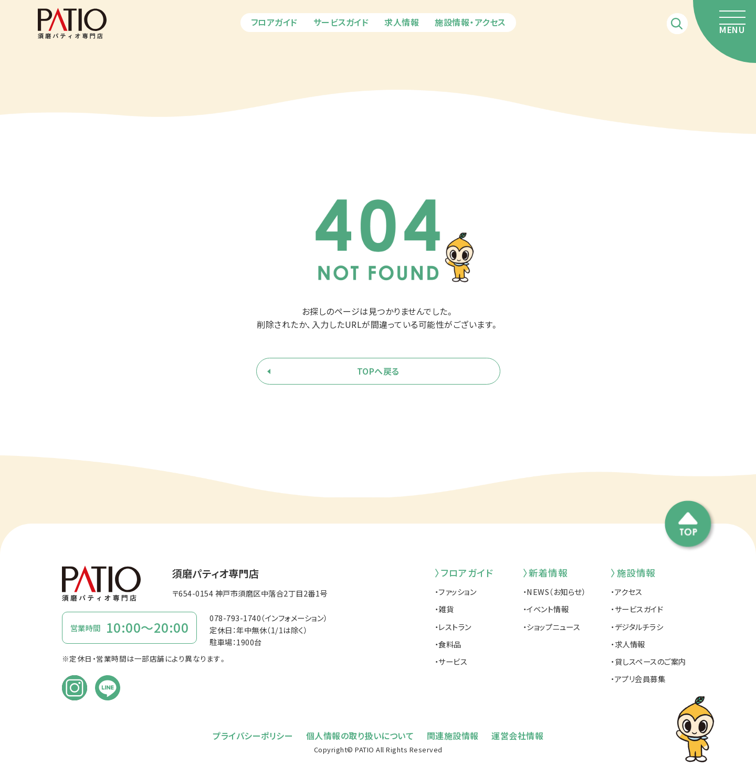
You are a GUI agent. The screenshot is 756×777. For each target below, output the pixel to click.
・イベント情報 (546, 608)
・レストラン (453, 626)
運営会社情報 (517, 735)
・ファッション (456, 591)
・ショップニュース (552, 626)
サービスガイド (341, 22)
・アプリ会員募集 (638, 678)
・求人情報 (628, 644)
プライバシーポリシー (253, 735)
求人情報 (401, 22)
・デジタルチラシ (637, 626)
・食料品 (448, 644)
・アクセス (627, 591)
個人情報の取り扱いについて (360, 735)
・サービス (451, 661)
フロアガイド (274, 22)
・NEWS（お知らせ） (554, 591)
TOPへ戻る (378, 371)
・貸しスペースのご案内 (648, 661)
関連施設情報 (453, 735)
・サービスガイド (637, 608)
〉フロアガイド (464, 572)
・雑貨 (444, 608)
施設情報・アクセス (470, 22)
